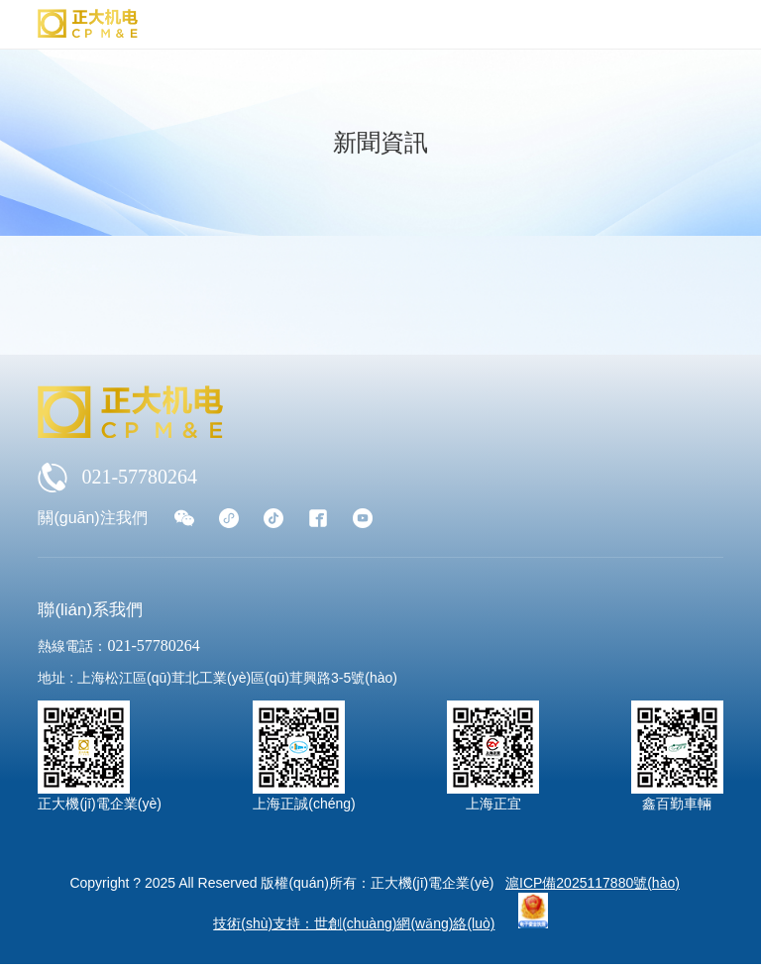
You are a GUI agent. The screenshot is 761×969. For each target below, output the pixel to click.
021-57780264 (117, 477)
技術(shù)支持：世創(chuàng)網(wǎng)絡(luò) (353, 923)
